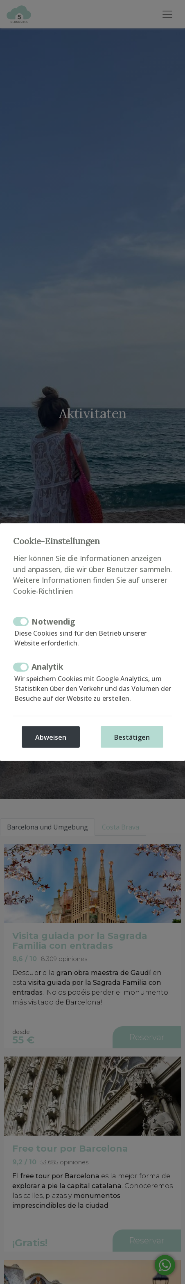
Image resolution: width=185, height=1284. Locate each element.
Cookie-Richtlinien (43, 590)
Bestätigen (132, 736)
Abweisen (50, 736)
